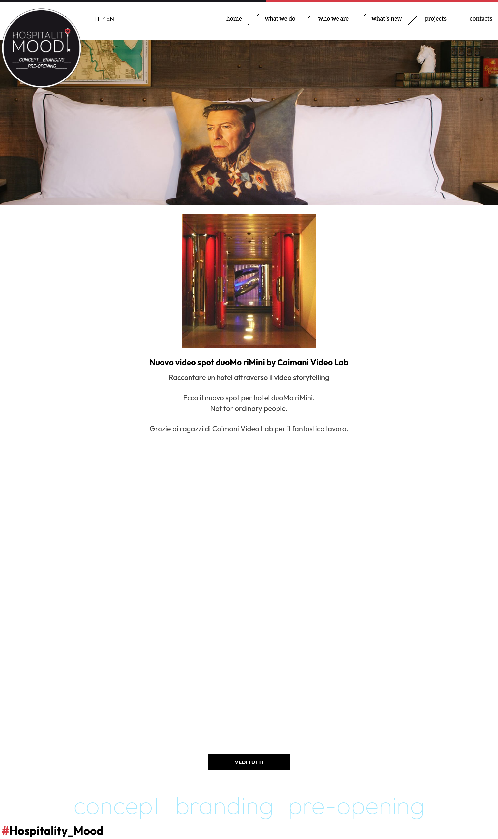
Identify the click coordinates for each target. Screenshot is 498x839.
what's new (387, 18)
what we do (280, 18)
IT (97, 19)
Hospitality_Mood (52, 830)
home (234, 18)
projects (436, 18)
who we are (333, 18)
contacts (481, 18)
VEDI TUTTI (249, 762)
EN (110, 19)
